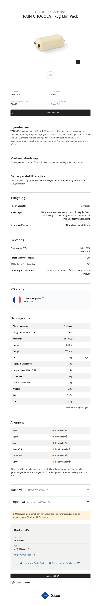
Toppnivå (30, 501)
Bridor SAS (55, 104)
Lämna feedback (23, 582)
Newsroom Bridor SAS (33, 563)
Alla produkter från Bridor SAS (66, 563)
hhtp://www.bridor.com (24, 554)
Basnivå (29, 490)
